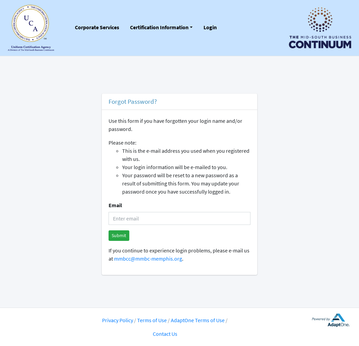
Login (210, 27)
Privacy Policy (117, 320)
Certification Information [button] (159, 27)
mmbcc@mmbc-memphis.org (148, 258)
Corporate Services (97, 27)
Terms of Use (152, 320)
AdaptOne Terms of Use (198, 320)
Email (115, 205)
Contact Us (165, 333)
